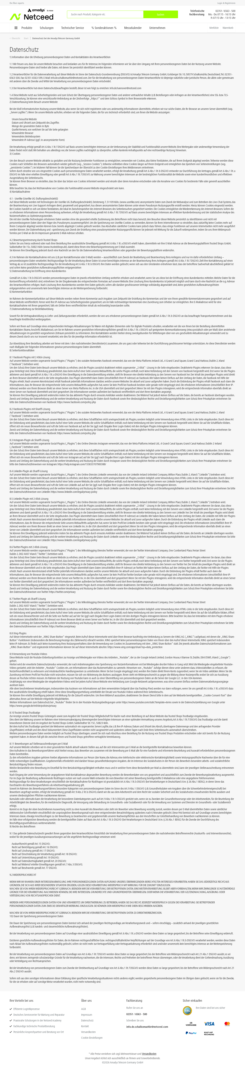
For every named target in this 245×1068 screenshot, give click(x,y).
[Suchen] (160, 14)
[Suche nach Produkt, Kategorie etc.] (105, 14)
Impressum (86, 1014)
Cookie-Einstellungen (92, 1037)
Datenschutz (87, 1020)
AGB (83, 1009)
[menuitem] (122, 14)
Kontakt (85, 1026)
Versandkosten (88, 1032)
